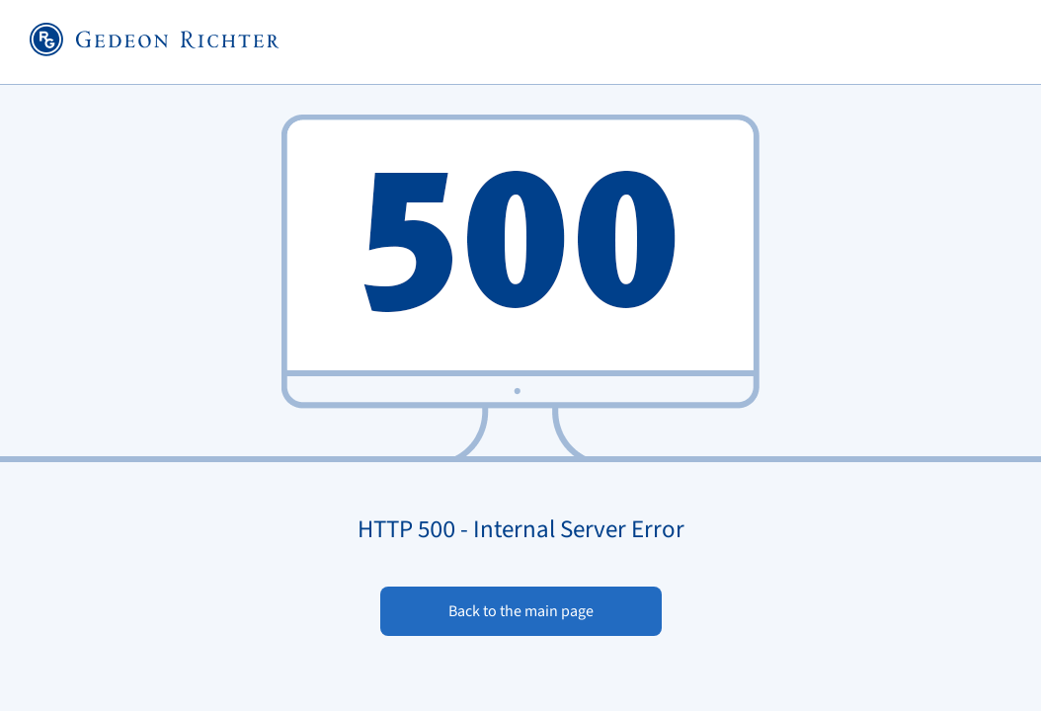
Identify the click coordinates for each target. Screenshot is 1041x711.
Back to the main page (521, 611)
